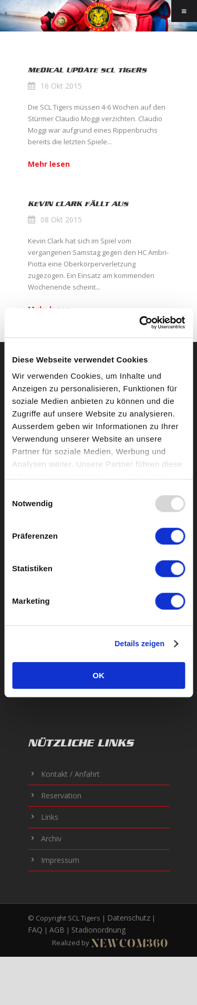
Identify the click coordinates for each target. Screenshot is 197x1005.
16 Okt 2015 (61, 86)
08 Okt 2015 (61, 219)
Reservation (61, 795)
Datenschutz (128, 918)
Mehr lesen (49, 164)
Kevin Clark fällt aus (78, 203)
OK (98, 675)
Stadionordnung (98, 930)
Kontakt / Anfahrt (70, 774)
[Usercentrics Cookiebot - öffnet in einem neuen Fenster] (140, 322)
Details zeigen (139, 643)
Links (49, 817)
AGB (57, 930)
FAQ (35, 930)
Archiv (51, 838)
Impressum (60, 860)
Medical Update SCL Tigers (87, 70)
